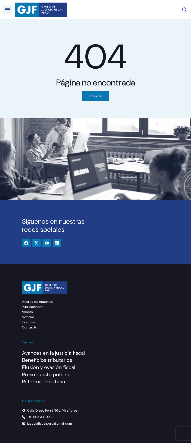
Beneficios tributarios (47, 360)
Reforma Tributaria (43, 381)
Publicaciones (32, 307)
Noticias (28, 317)
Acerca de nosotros (38, 301)
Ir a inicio (95, 96)
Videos (27, 312)
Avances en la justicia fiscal (53, 353)
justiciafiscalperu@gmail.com (49, 423)
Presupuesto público (46, 374)
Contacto (29, 327)
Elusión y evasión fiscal (48, 367)
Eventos (28, 322)
